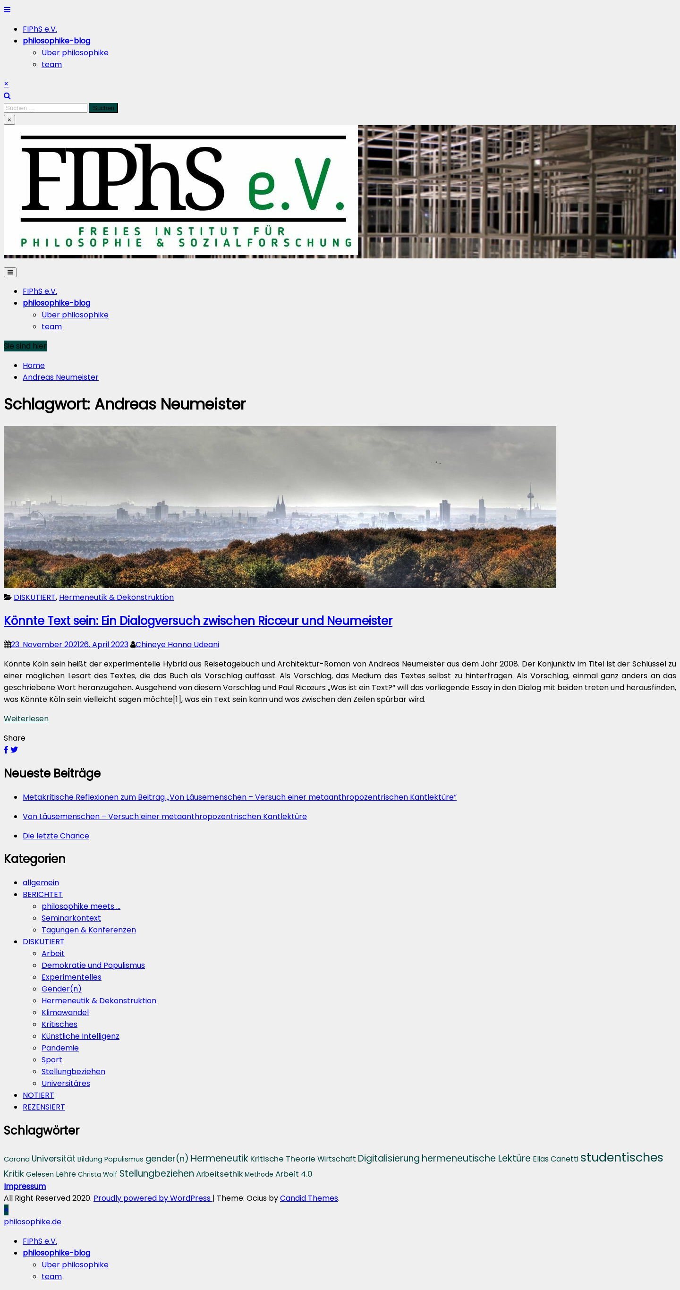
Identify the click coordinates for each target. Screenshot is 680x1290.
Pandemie (60, 1047)
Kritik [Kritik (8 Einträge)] (14, 1173)
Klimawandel (65, 1012)
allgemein (41, 882)
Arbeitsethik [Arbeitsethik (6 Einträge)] (219, 1173)
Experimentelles (72, 977)
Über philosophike (75, 52)
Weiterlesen (26, 718)
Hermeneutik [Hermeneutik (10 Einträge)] (219, 1158)
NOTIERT (38, 1095)
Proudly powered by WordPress (153, 1198)
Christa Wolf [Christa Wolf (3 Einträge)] (98, 1174)
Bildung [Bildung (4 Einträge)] (89, 1159)
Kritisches (59, 1024)
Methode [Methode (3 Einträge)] (259, 1174)
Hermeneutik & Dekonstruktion (116, 597)
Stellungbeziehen (73, 1071)
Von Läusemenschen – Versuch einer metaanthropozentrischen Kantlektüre (165, 816)
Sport (52, 1059)
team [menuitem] (52, 1276)
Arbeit (53, 953)
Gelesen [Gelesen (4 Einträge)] (40, 1174)
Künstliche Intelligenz (80, 1036)
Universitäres (66, 1083)
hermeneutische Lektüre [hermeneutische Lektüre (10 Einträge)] (476, 1158)
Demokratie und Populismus (93, 965)
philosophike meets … (81, 906)
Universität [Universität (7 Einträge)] (54, 1158)
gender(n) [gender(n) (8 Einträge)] (167, 1158)
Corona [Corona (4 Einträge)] (17, 1159)
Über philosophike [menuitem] (75, 1264)
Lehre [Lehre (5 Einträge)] (66, 1174)
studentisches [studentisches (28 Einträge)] (621, 1157)
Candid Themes (309, 1198)
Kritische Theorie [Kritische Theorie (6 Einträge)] (282, 1158)
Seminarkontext (71, 918)
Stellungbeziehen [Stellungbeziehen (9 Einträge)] (156, 1173)
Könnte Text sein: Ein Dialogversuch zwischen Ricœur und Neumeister (198, 621)
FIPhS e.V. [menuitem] (40, 1241)
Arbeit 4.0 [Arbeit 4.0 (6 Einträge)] (294, 1173)
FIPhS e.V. (40, 29)
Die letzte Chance (56, 835)
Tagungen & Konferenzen (89, 929)
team (52, 64)
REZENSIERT (44, 1107)
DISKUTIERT (35, 597)
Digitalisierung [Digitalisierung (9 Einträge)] (389, 1158)
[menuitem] (56, 1252)
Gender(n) (62, 988)
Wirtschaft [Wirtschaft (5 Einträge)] (336, 1158)
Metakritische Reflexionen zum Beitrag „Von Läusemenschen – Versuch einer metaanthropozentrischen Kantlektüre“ (240, 797)
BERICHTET (43, 894)
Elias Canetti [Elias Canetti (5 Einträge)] (555, 1158)
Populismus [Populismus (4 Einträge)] (124, 1159)
